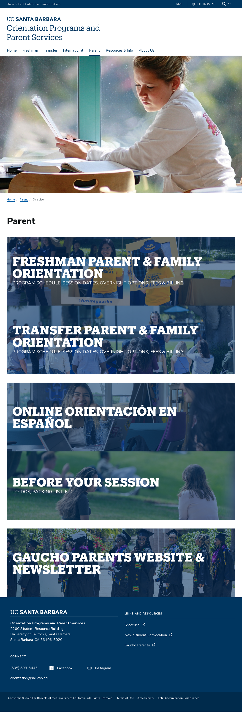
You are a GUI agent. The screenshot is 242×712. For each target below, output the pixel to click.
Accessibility (145, 698)
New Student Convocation (146, 635)
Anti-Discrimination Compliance (178, 698)
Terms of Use (125, 698)
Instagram (98, 668)
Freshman (30, 50)
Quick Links (201, 4)
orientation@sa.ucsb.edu (29, 678)
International (73, 50)
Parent (94, 50)
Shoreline (132, 625)
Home (12, 50)
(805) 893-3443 (24, 668)
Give (179, 4)
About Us (147, 50)
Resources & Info (119, 50)
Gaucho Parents (137, 645)
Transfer (50, 50)
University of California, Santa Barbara (34, 4)
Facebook (60, 668)
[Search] (226, 4)
